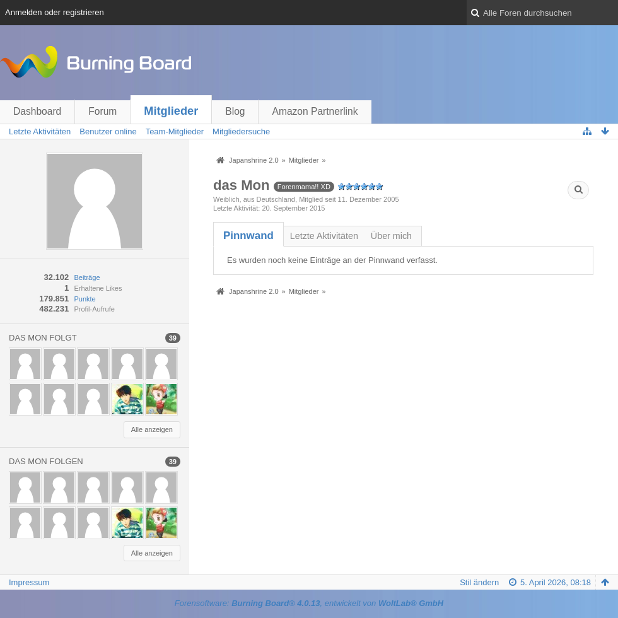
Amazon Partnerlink (315, 111)
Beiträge (87, 277)
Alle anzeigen (152, 429)
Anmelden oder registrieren (54, 12)
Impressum (29, 582)
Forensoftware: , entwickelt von (309, 603)
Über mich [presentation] (391, 236)
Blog (235, 111)
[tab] (248, 235)
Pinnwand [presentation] (248, 236)
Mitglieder (171, 111)
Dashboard (37, 111)
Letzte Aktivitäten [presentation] (324, 236)
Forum (102, 111)
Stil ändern (479, 582)
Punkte (84, 299)
